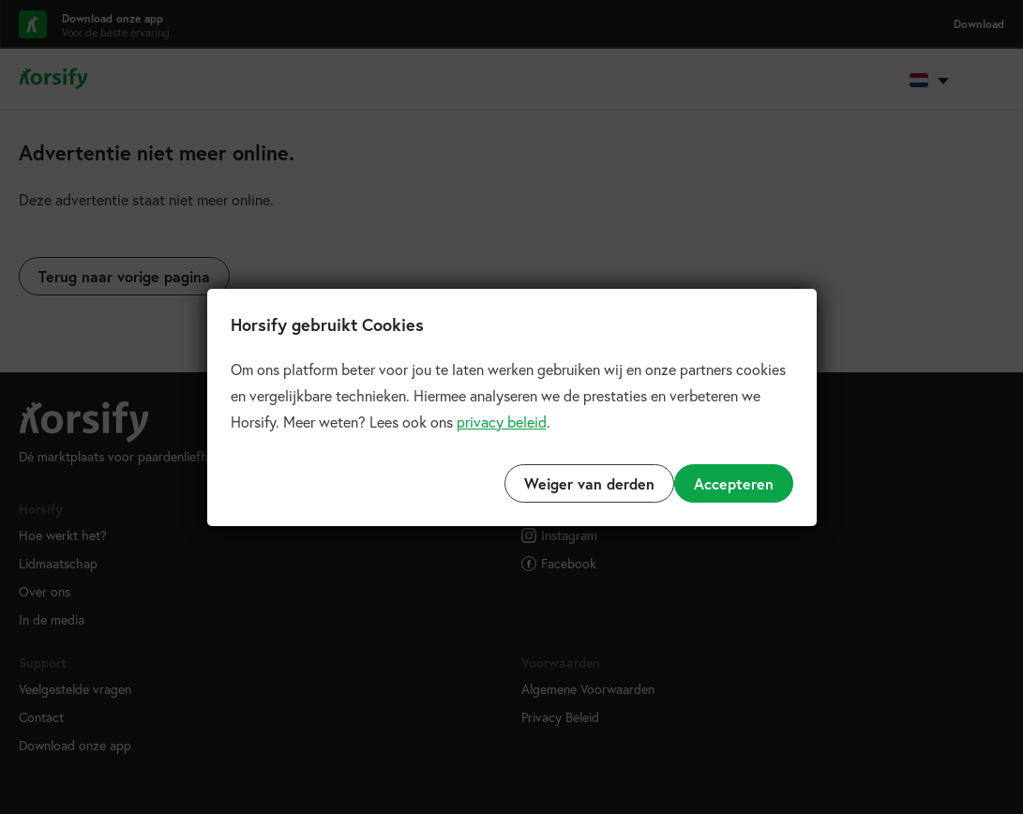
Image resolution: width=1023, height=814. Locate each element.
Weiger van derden (589, 483)
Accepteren (734, 483)
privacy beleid (502, 421)
